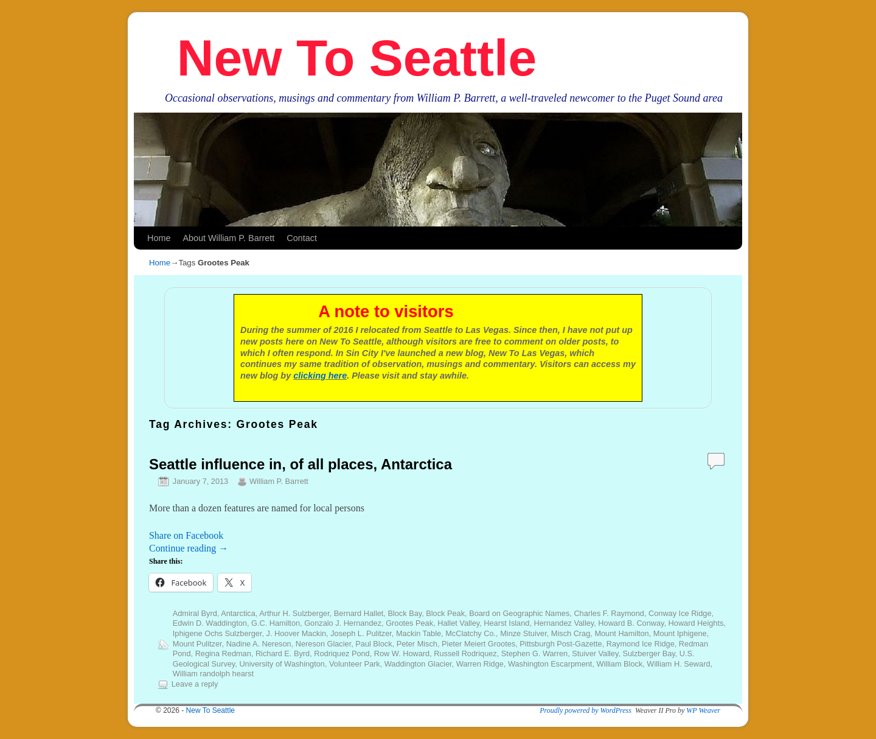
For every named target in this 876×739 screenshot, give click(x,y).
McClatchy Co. (470, 633)
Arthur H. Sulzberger (294, 613)
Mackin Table (418, 633)
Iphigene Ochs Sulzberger (217, 633)
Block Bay (405, 613)
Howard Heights (696, 623)
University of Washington (282, 663)
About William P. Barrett (228, 238)
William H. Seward (678, 663)
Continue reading (188, 548)
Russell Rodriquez (465, 653)
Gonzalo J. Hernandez (342, 623)
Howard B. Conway (631, 623)
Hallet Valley (458, 623)
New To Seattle (357, 57)
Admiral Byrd (195, 613)
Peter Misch (417, 643)
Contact (302, 238)
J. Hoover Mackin (296, 633)
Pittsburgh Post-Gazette (561, 643)
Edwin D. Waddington (210, 623)
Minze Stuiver (523, 633)
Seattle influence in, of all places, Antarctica (300, 464)
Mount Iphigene (680, 633)
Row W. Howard (401, 653)
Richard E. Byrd (282, 653)
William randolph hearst (213, 673)
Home (158, 238)
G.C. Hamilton (275, 623)
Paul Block (373, 643)
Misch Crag (570, 633)
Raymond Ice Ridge (641, 643)
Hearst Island (506, 623)
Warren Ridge (480, 663)
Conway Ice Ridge (679, 613)
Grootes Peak (409, 623)
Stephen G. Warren (534, 653)
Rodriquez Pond (341, 653)
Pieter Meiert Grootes (478, 643)
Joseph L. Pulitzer (361, 633)
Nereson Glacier (323, 643)
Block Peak (445, 613)
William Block (619, 663)
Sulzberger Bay (648, 653)
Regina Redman (223, 653)
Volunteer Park (354, 663)
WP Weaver (703, 710)
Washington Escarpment (550, 663)
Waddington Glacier (418, 663)
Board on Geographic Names (519, 613)
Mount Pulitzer (197, 643)
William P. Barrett (278, 481)
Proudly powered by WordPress (585, 710)
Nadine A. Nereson (258, 643)
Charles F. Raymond (609, 613)
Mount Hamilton (621, 633)
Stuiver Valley (595, 653)
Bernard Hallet (359, 613)
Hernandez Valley (564, 623)
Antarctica (238, 613)
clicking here (320, 375)
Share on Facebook (186, 535)
